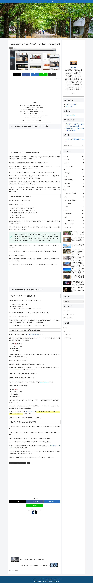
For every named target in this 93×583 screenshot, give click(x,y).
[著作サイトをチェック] (33, 512)
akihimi (73, 67)
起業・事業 (16, 463)
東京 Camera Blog (70, 115)
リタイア (59, 579)
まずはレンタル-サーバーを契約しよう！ (32, 114)
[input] (73, 145)
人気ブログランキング (71, 104)
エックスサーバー (44, 382)
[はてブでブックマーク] (35, 74)
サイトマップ (66, 311)
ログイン (65, 328)
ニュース (47, 579)
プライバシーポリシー (69, 314)
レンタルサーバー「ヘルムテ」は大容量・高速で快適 (36, 116)
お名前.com (52, 445)
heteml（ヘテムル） (34, 334)
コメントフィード (67, 334)
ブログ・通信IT (23, 463)
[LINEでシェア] (43, 74)
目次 (33, 102)
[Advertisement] (35, 89)
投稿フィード (66, 331)
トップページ (34, 579)
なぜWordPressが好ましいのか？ (30, 109)
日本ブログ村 (68, 106)
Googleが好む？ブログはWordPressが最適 (33, 107)
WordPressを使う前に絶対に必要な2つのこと (32, 111)
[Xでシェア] (17, 74)
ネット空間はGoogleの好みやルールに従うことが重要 (34, 105)
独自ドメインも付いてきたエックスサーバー (34, 118)
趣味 (28, 463)
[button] (52, 74)
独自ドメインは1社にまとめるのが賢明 (32, 120)
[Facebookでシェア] (26, 74)
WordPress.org (67, 338)
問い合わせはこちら (68, 318)
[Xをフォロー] (36, 512)
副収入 (11, 463)
